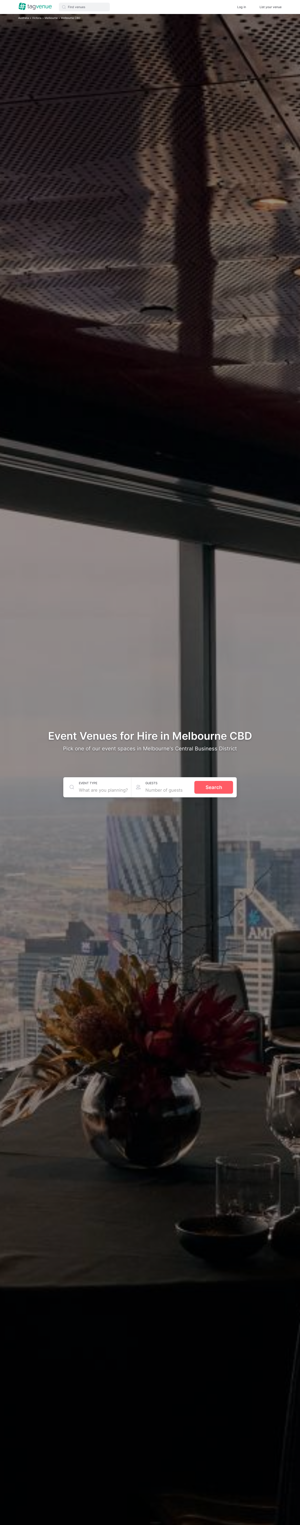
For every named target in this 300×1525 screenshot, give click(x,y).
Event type (88, 783)
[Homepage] (35, 7)
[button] (84, 7)
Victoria (37, 18)
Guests (151, 783)
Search (214, 787)
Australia (24, 18)
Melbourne (51, 18)
